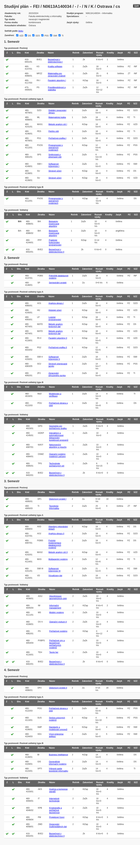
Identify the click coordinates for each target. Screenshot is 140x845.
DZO (37, 36)
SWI (55, 36)
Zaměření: (9, 35)
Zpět (136, 6)
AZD (21, 36)
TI (62, 36)
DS (29, 36)
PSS (46, 36)
